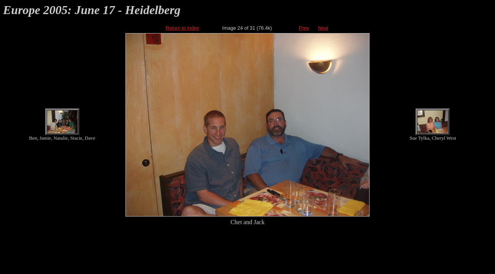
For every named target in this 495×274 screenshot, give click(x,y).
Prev (304, 28)
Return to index (182, 28)
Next (323, 28)
